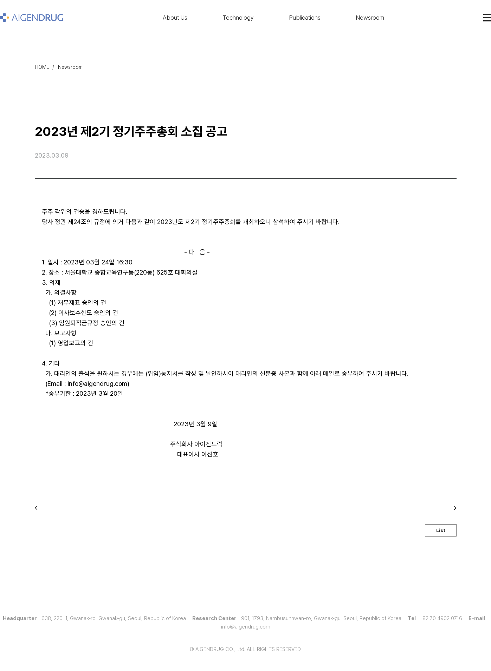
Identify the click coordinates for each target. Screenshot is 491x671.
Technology (238, 18)
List (440, 530)
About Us (175, 18)
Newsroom (370, 18)
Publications (305, 18)
